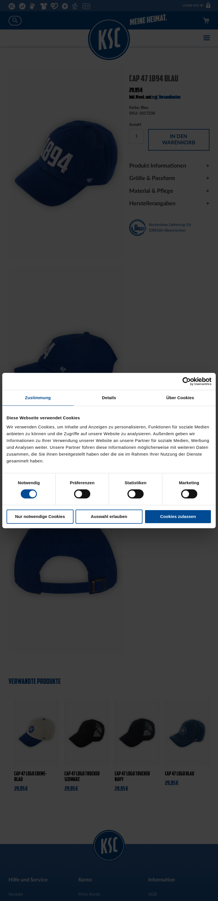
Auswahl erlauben (109, 516)
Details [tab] (109, 397)
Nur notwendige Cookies (40, 516)
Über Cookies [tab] (180, 397)
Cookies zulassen (178, 516)
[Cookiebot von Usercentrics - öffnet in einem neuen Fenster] (186, 381)
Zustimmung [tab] (38, 397)
